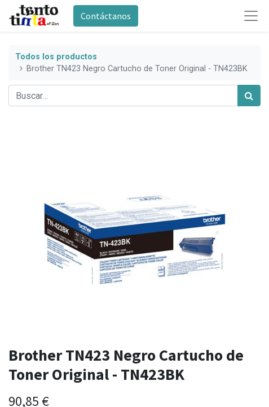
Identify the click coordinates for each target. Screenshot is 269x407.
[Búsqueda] (249, 95)
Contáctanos (106, 15)
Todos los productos (56, 57)
